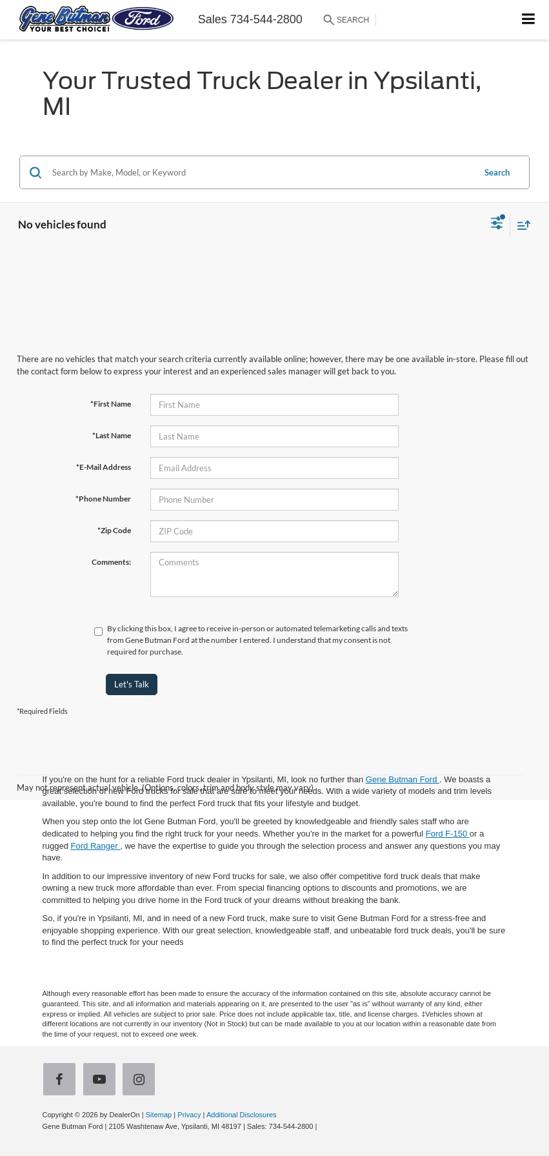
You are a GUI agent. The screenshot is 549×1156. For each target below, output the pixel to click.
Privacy (189, 1115)
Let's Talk (131, 684)
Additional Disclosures (241, 1115)
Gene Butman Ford (402, 779)
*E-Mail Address (103, 467)
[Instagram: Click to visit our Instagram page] (141, 1081)
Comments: (111, 562)
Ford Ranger (96, 846)
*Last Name (111, 435)
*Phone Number (103, 498)
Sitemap (159, 1115)
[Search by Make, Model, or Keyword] (261, 172)
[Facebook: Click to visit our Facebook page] (62, 1081)
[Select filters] (497, 225)
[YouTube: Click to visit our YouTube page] (102, 1081)
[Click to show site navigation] (528, 19)
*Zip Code (114, 530)
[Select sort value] (520, 225)
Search (497, 172)
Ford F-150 (448, 833)
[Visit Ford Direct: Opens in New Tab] (322, 1126)
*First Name (110, 404)
